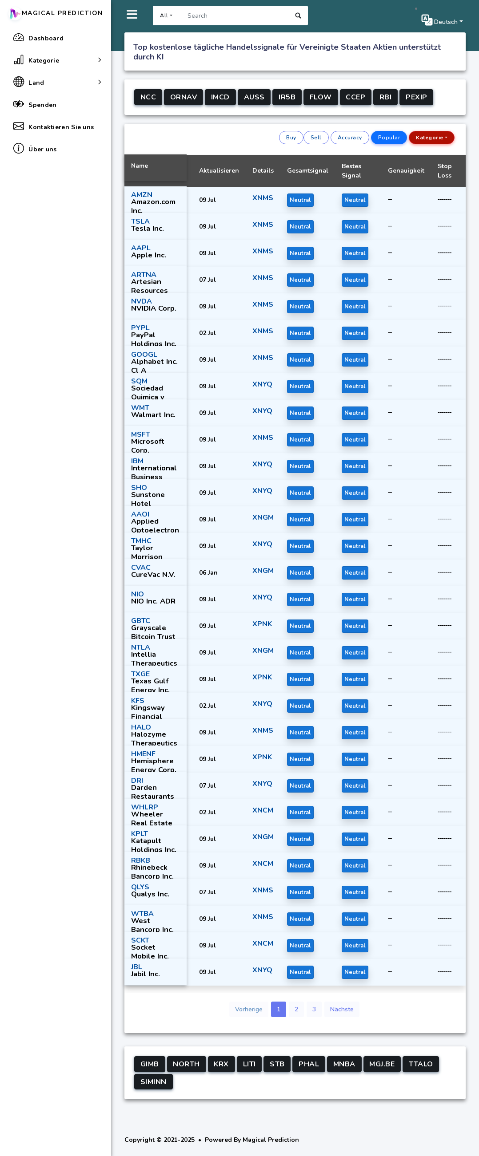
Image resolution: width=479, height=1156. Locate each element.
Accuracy (350, 137)
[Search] (233, 15)
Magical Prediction (55, 13)
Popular (389, 137)
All (164, 15)
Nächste (342, 1009)
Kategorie (429, 137)
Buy (291, 137)
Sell (316, 137)
